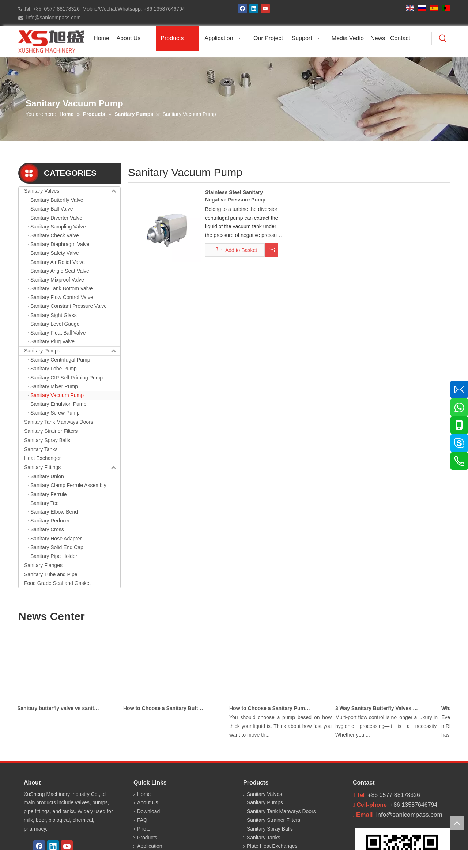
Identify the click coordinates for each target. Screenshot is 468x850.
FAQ (142, 820)
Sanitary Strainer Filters (51, 431)
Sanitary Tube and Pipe (51, 574)
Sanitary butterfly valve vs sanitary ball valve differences (60, 708)
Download (148, 811)
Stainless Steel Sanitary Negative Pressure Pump (235, 196)
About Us (147, 802)
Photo (144, 829)
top (457, 823)
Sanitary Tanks (41, 449)
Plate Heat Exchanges (272, 846)
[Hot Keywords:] (442, 38)
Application (149, 846)
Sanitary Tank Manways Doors (58, 422)
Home (144, 794)
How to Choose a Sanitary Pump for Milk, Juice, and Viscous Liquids (272, 708)
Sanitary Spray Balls (47, 440)
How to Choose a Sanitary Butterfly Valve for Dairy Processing (166, 708)
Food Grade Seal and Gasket (57, 583)
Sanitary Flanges (43, 565)
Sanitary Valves (72, 191)
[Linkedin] (253, 8)
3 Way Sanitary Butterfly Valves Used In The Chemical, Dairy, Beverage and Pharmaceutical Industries (378, 708)
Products (147, 837)
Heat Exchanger (42, 458)
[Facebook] (242, 8)
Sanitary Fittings (72, 467)
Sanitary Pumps (72, 351)
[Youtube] (265, 8)
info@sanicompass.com (52, 17)
